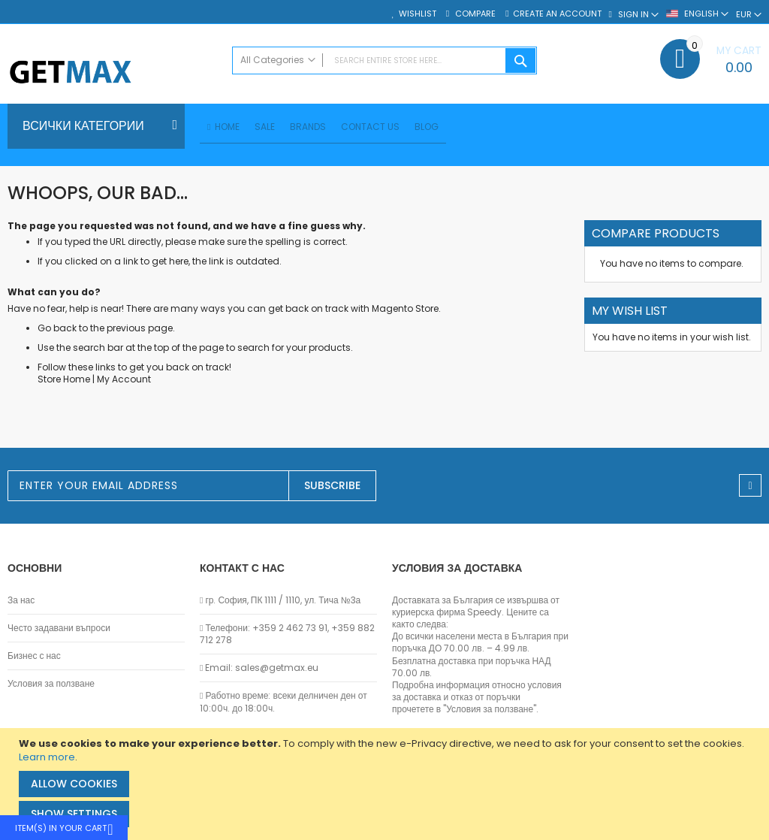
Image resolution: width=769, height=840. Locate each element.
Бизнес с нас (34, 656)
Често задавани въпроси (59, 628)
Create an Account (557, 14)
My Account (124, 381)
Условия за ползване (51, 684)
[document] (386, 784)
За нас (21, 600)
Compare (474, 14)
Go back (57, 330)
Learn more (47, 757)
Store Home (64, 381)
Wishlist (417, 14)
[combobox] (385, 60)
